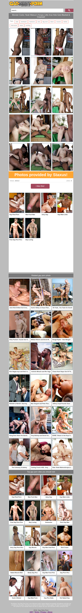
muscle (58, 22)
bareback (24, 22)
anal (17, 22)
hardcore (32, 22)
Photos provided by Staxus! (41, 174)
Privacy (43, 612)
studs (21, 25)
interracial (14, 25)
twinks (65, 22)
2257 (31, 612)
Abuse (50, 612)
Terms (36, 612)
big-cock (45, 22)
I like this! (40, 186)
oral (39, 22)
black (52, 22)
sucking (28, 25)
